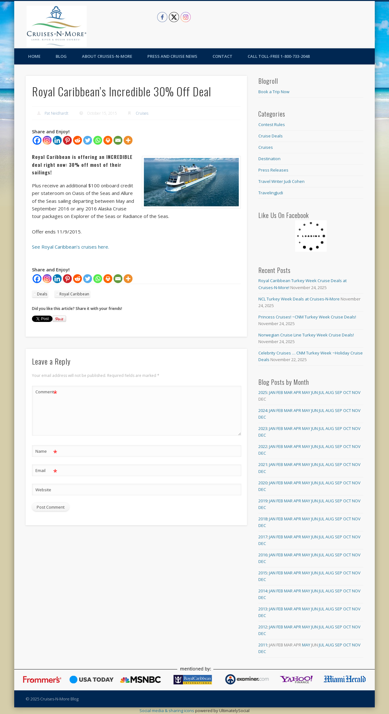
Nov (356, 392)
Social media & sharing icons (167, 710)
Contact (222, 56)
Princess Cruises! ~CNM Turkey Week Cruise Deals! (307, 317)
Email (46, 470)
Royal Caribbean (74, 294)
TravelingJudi (270, 193)
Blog (61, 56)
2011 (262, 645)
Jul (321, 392)
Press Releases (273, 170)
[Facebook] (37, 140)
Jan (272, 392)
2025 (262, 392)
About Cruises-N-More (107, 56)
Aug (329, 392)
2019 (262, 501)
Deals (42, 294)
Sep (338, 392)
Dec (262, 417)
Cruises (142, 113)
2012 (262, 627)
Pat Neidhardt (56, 113)
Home (34, 56)
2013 (262, 609)
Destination (269, 158)
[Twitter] (87, 140)
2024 (262, 410)
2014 (262, 591)
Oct (347, 392)
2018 (262, 519)
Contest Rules (271, 124)
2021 (262, 464)
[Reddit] (77, 140)
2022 (262, 446)
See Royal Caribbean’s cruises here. (70, 247)
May (306, 392)
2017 (262, 537)
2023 (262, 428)
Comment (46, 391)
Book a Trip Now (273, 91)
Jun (314, 392)
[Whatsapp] (97, 140)
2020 (262, 483)
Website (43, 490)
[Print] (107, 140)
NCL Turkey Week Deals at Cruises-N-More (299, 299)
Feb (279, 392)
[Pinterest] (67, 140)
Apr (297, 392)
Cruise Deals (270, 136)
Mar (288, 392)
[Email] (118, 140)
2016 (262, 555)
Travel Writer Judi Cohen (281, 181)
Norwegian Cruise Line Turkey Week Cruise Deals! (306, 335)
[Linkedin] (57, 140)
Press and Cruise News (172, 56)
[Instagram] (47, 140)
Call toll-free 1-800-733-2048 (279, 56)
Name (46, 451)
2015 (262, 573)
